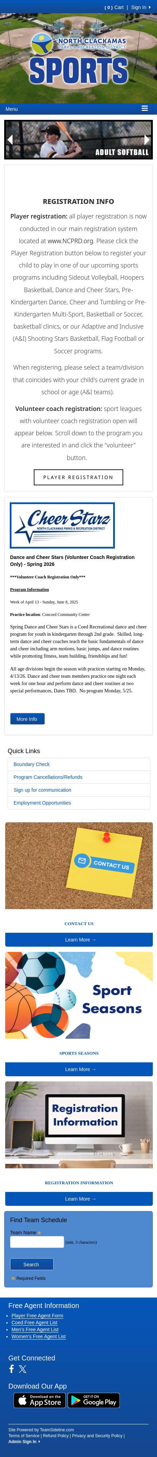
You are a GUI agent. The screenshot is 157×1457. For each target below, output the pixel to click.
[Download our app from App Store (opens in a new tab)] (40, 1400)
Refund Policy (56, 1435)
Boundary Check (32, 764)
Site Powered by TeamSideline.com (41, 1429)
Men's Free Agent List (34, 1329)
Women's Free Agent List (38, 1336)
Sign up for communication (42, 790)
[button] (9, 139)
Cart (114, 7)
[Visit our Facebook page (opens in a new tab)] (14, 1369)
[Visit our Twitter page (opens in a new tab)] (25, 1369)
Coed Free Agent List (34, 1322)
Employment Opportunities (42, 803)
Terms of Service (23, 1435)
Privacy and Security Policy (97, 1435)
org (88, 241)
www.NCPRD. (66, 241)
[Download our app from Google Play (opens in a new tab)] (94, 1400)
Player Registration (78, 477)
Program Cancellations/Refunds (48, 777)
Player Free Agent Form (37, 1315)
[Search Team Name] (37, 1242)
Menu (12, 109)
